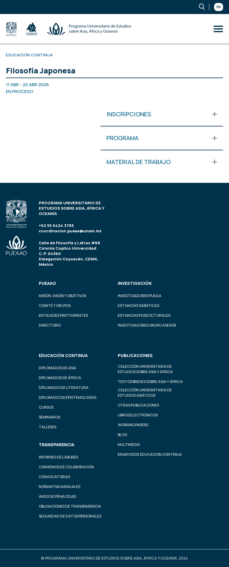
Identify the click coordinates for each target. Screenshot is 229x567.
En (218, 7)
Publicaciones (135, 355)
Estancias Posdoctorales (144, 315)
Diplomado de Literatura (64, 387)
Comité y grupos (55, 305)
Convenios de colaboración (66, 466)
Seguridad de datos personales (70, 516)
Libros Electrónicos (138, 415)
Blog (122, 434)
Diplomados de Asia (57, 367)
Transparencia (56, 444)
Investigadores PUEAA (139, 295)
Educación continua (63, 355)
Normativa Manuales (59, 486)
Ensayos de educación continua (150, 454)
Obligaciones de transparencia (70, 506)
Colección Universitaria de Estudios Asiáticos (145, 392)
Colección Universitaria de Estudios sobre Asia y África (145, 369)
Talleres (47, 427)
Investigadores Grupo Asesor (147, 325)
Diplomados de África (60, 377)
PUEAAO (47, 283)
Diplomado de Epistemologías (67, 397)
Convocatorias (54, 476)
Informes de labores (58, 457)
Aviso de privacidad (57, 496)
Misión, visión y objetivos (62, 295)
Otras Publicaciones (138, 405)
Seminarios (49, 417)
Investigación (134, 283)
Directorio (50, 325)
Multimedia (129, 444)
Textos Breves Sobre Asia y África (150, 381)
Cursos (46, 407)
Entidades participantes (63, 315)
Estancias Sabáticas (138, 305)
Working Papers (133, 424)
